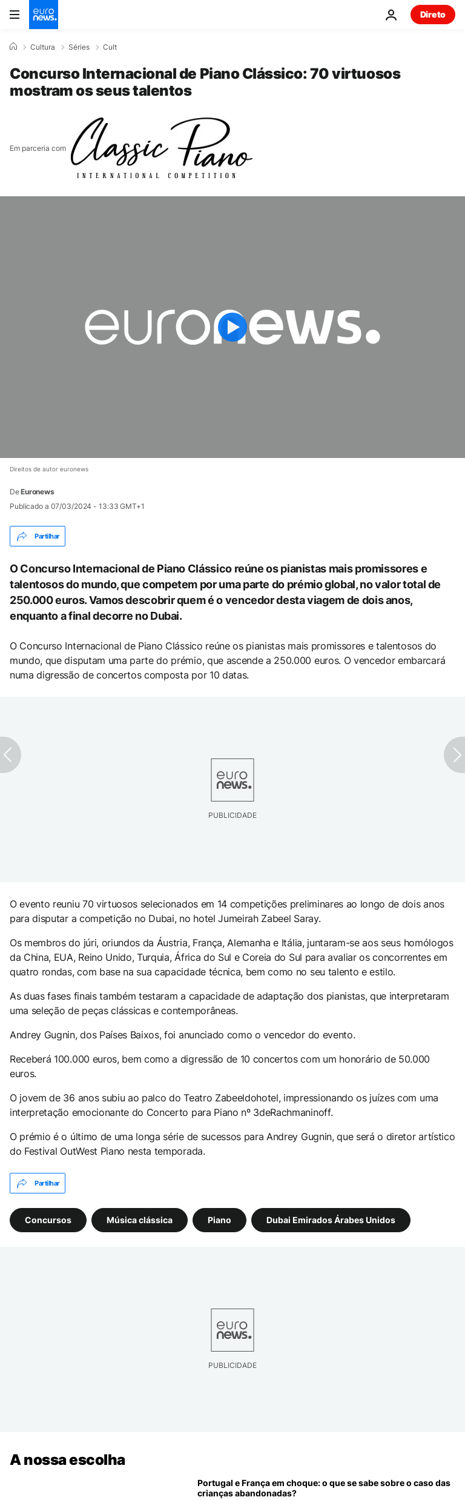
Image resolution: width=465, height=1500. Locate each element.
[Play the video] (232, 327)
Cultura (42, 47)
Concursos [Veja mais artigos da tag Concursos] (48, 1220)
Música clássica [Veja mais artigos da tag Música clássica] (140, 1220)
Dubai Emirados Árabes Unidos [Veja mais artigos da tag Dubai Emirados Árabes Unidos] (330, 1220)
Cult (110, 47)
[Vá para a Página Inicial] (43, 14)
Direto (433, 14)
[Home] (13, 46)
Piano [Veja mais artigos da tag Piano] (219, 1220)
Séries (79, 47)
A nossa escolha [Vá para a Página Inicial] (67, 1459)
